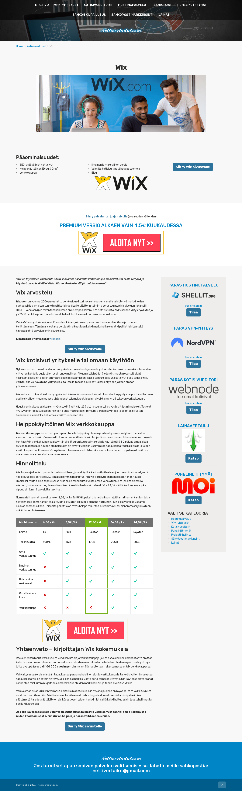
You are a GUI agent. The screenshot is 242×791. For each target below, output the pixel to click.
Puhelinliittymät (181, 530)
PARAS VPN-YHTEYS (193, 328)
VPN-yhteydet (180, 522)
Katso (193, 458)
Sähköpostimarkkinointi (185, 538)
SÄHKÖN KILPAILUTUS (89, 15)
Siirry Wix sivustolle (193, 167)
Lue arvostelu (193, 306)
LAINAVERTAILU (193, 425)
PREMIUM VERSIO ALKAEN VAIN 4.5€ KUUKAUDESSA (121, 225)
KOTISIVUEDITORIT (98, 5)
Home (19, 46)
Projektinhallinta (181, 534)
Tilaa (193, 312)
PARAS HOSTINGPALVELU (193, 285)
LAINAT (164, 15)
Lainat (175, 542)
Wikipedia (54, 339)
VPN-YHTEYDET (66, 5)
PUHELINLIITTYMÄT (192, 5)
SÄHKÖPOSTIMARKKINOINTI (132, 15)
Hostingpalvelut (181, 518)
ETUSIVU (42, 5)
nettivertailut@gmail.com (121, 770)
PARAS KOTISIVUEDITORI (193, 379)
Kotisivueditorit (36, 46)
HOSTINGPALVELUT (133, 5)
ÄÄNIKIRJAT (163, 5)
